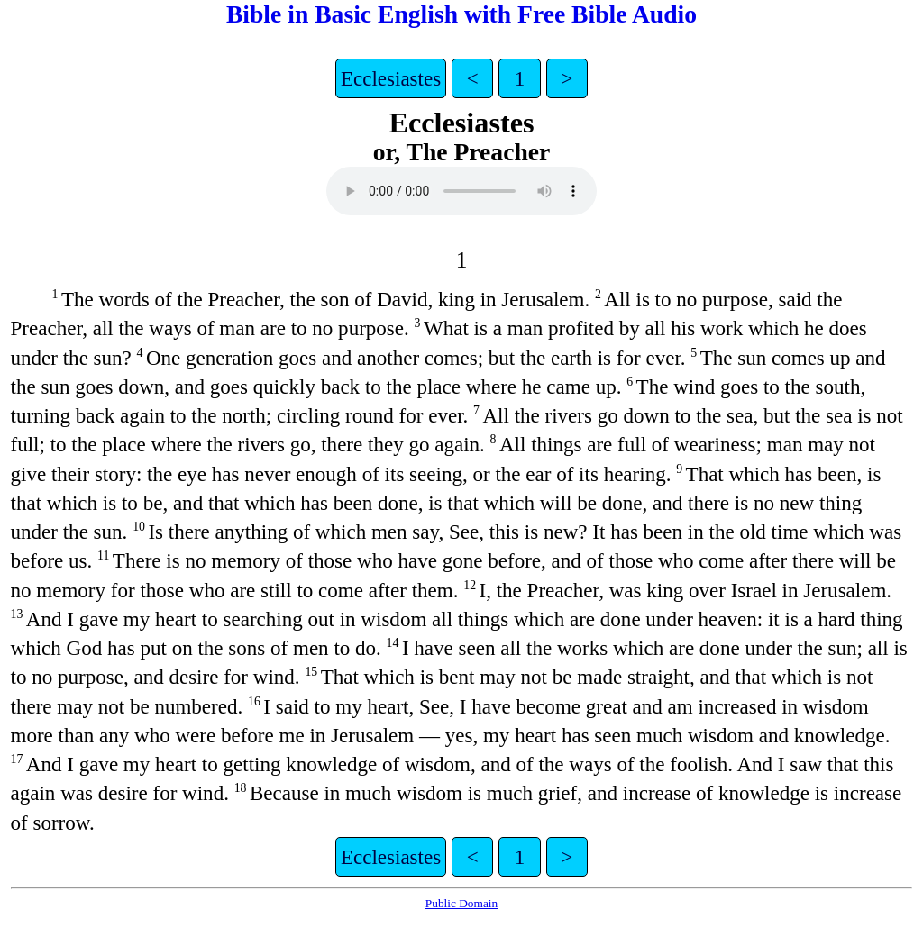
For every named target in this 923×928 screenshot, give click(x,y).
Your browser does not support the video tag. (461, 191)
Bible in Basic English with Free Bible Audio (461, 14)
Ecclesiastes (391, 78)
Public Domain (461, 903)
